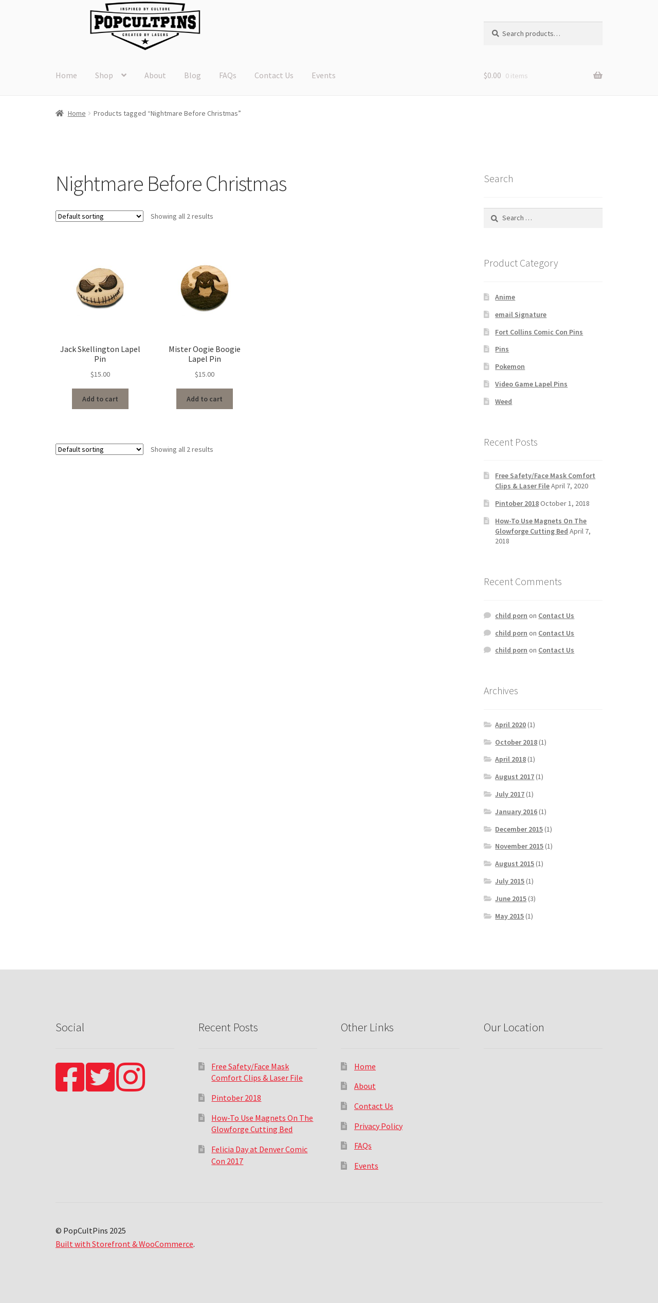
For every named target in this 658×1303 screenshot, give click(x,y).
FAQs (227, 75)
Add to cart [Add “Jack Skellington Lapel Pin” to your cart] (100, 398)
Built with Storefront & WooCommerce (124, 1244)
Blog (192, 75)
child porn (511, 615)
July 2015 (509, 881)
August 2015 (514, 863)
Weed (503, 401)
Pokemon (510, 366)
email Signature (520, 314)
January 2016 (516, 811)
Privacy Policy (378, 1126)
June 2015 (510, 898)
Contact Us (274, 75)
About (155, 75)
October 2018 (516, 742)
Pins (502, 349)
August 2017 (514, 776)
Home (66, 75)
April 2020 (510, 724)
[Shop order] (99, 216)
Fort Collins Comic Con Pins (539, 332)
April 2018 (510, 759)
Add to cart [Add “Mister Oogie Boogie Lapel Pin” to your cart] (205, 398)
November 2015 (519, 846)
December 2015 (519, 829)
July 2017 (509, 794)
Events (324, 75)
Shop (104, 75)
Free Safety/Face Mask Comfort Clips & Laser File (545, 480)
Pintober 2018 (517, 503)
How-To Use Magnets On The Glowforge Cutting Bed (541, 526)
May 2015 (509, 916)
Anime (505, 297)
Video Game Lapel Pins (531, 384)
